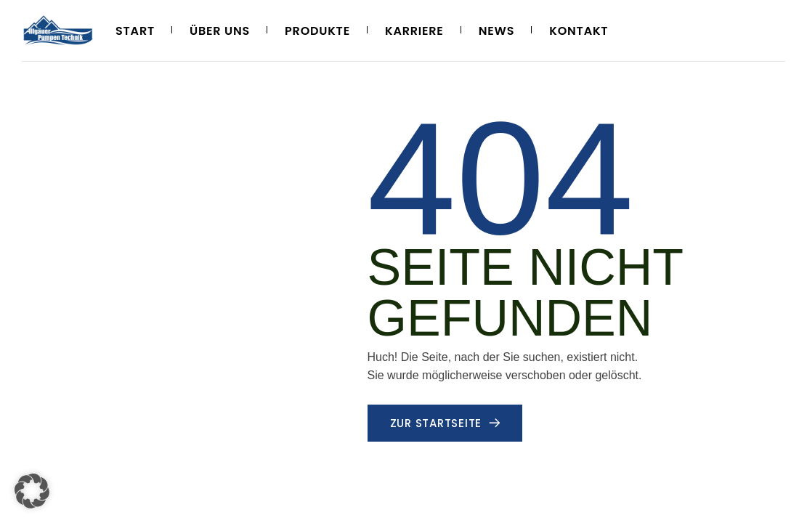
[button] (32, 491)
